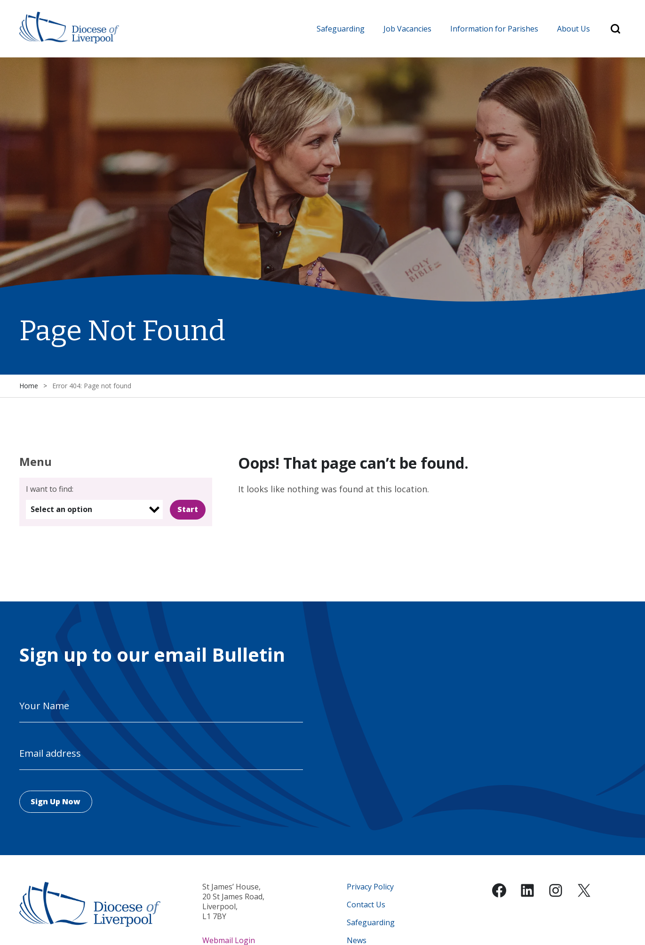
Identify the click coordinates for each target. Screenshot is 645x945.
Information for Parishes (494, 29)
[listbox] (94, 510)
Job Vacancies (407, 29)
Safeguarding (341, 29)
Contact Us (366, 905)
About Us (573, 29)
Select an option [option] (61, 510)
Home (28, 385)
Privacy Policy (370, 887)
